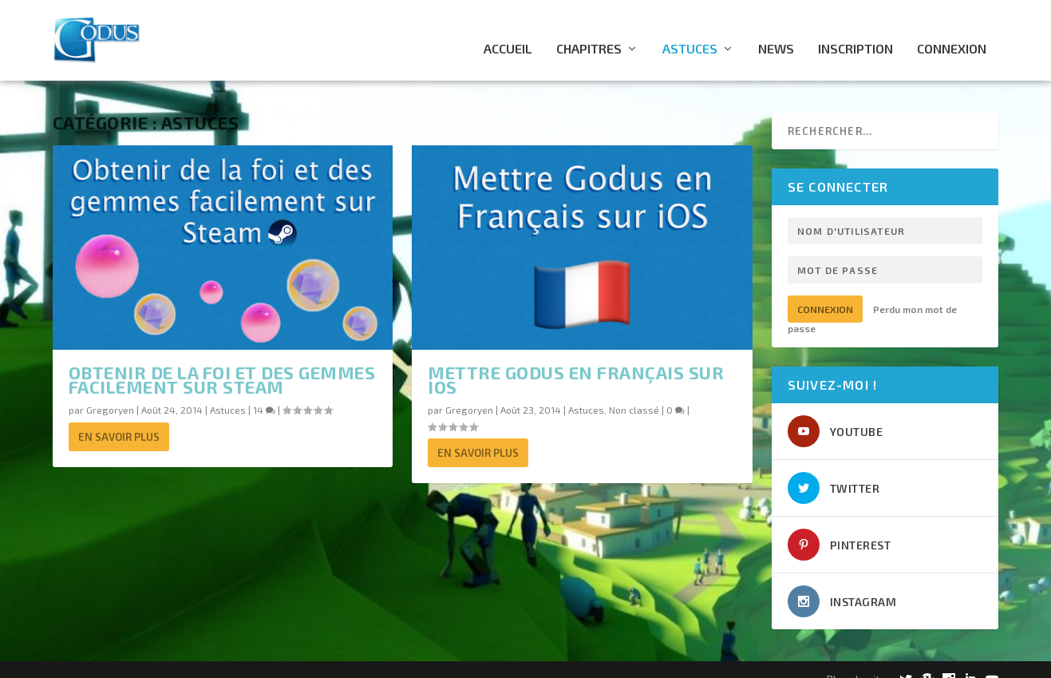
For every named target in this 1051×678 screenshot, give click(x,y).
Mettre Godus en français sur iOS (576, 362)
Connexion (951, 32)
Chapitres (589, 32)
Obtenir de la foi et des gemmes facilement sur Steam (222, 362)
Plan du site (857, 661)
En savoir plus (119, 420)
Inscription (855, 32)
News (776, 32)
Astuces (689, 32)
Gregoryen (110, 392)
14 (264, 392)
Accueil (508, 32)
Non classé (634, 392)
